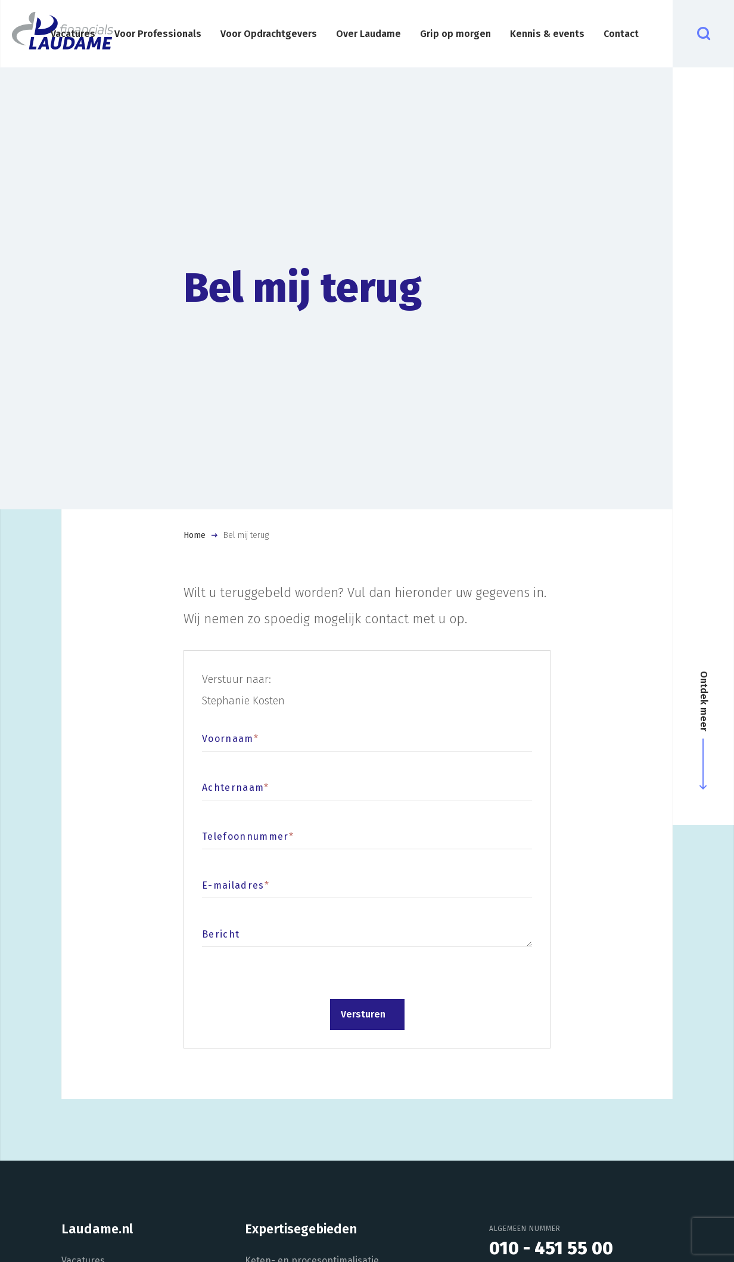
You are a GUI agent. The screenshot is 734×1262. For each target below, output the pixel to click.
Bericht (221, 934)
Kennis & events (547, 33)
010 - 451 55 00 (551, 1248)
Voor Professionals (157, 33)
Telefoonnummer (248, 836)
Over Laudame (368, 33)
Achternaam (235, 787)
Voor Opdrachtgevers (268, 33)
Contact (621, 33)
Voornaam (230, 738)
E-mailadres (235, 885)
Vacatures (73, 33)
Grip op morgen (455, 33)
